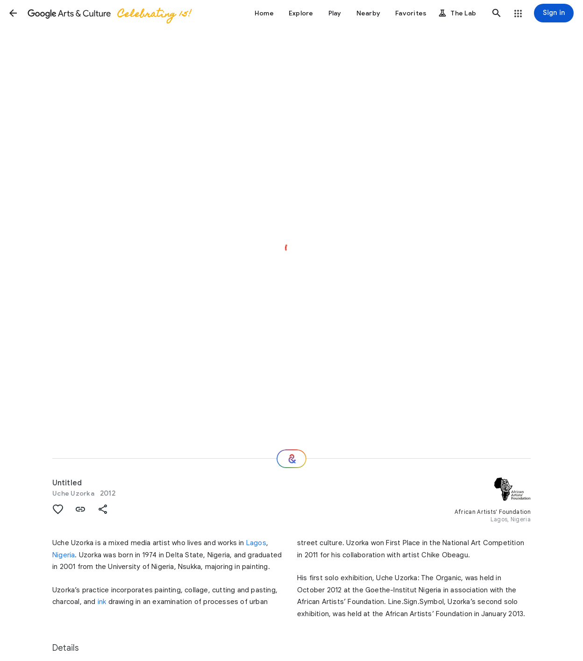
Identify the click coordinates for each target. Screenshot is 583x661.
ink (102, 601)
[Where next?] (291, 458)
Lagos (256, 543)
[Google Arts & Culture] (109, 13)
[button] (13, 13)
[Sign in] (554, 13)
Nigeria (63, 555)
